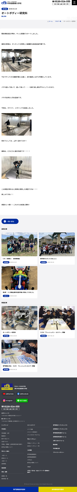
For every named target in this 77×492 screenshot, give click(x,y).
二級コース (4, 461)
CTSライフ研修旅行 (32, 432)
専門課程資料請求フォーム (59, 433)
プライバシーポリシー (58, 452)
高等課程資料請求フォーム (59, 436)
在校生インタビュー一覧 (33, 446)
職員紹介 (4, 436)
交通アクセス (5, 441)
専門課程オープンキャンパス (60, 425)
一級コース (4, 455)
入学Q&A (29, 460)
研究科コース (5, 458)
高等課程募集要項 (31, 457)
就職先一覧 (4, 476)
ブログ (29, 467)
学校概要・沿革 (5, 433)
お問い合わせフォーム (58, 440)
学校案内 (4, 429)
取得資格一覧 (5, 478)
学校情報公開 (56, 448)
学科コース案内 (5, 451)
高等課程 (4, 463)
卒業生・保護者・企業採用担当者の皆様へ (12, 444)
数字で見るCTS (5, 438)
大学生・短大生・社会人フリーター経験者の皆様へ (38, 471)
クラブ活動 (30, 429)
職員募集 (55, 444)
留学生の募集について (7, 447)
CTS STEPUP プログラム (33, 435)
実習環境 (4, 468)
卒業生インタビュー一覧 (33, 443)
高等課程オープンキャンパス (60, 429)
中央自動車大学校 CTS (11, 2)
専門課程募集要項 (31, 454)
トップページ (5, 425)
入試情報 (29, 450)
